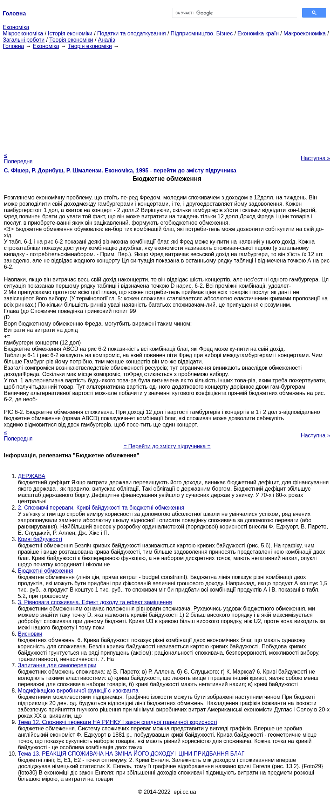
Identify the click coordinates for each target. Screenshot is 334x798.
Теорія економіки (71, 40)
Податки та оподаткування (131, 33)
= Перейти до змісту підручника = (167, 446)
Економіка (16, 27)
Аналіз (106, 40)
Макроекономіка (305, 33)
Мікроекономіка (23, 33)
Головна (13, 46)
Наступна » (315, 158)
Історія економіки (70, 33)
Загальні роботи (24, 40)
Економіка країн (258, 33)
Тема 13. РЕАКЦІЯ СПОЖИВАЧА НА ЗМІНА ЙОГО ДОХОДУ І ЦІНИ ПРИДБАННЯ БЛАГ (131, 754)
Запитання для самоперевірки (57, 665)
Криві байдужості (40, 539)
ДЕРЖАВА (31, 476)
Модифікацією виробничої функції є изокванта (78, 691)
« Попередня (18, 158)
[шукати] (234, 13)
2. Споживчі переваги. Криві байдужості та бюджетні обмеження (101, 508)
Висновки (30, 634)
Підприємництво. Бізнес (202, 33)
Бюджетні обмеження (45, 571)
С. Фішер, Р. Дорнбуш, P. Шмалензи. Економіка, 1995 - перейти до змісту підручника (120, 170)
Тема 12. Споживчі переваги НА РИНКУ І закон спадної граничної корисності (117, 722)
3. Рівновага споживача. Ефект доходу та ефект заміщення (95, 602)
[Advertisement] (167, 98)
